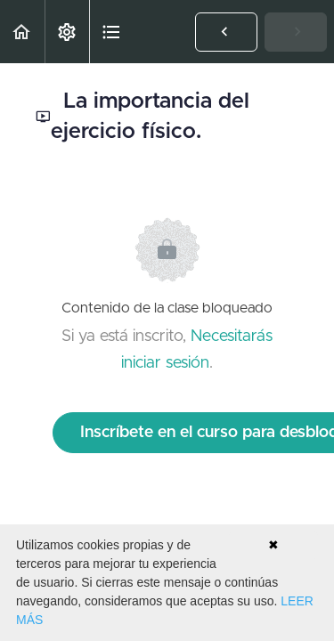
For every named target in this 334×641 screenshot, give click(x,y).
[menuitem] (67, 31)
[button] (22, 31)
